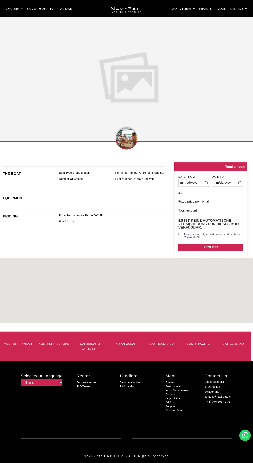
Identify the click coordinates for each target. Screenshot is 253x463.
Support (170, 406)
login (221, 8)
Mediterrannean (18, 343)
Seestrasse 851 (214, 381)
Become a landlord (131, 382)
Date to (218, 176)
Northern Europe (54, 343)
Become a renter (86, 382)
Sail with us (36, 8)
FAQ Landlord (128, 386)
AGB (168, 402)
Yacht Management (177, 390)
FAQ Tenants (84, 386)
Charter (14, 8)
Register (206, 8)
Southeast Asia (161, 343)
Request (210, 247)
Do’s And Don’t (174, 410)
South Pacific (198, 343)
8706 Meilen (212, 386)
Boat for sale (61, 8)
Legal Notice (173, 398)
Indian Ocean (125, 343)
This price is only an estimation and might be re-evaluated (209, 235)
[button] (245, 435)
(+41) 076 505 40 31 (217, 401)
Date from (186, 176)
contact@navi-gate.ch (218, 396)
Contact (238, 8)
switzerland (233, 343)
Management (183, 8)
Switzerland (211, 391)
